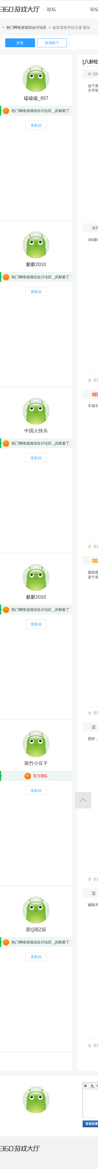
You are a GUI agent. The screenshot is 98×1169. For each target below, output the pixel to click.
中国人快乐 (36, 430)
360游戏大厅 (25, 1151)
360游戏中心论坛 (30, 11)
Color (92, 1085)
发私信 (36, 125)
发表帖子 (52, 43)
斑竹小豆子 (36, 763)
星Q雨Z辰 (36, 929)
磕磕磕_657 (36, 98)
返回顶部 (83, 800)
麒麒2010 (36, 264)
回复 (20, 43)
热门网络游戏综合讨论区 (26, 27)
